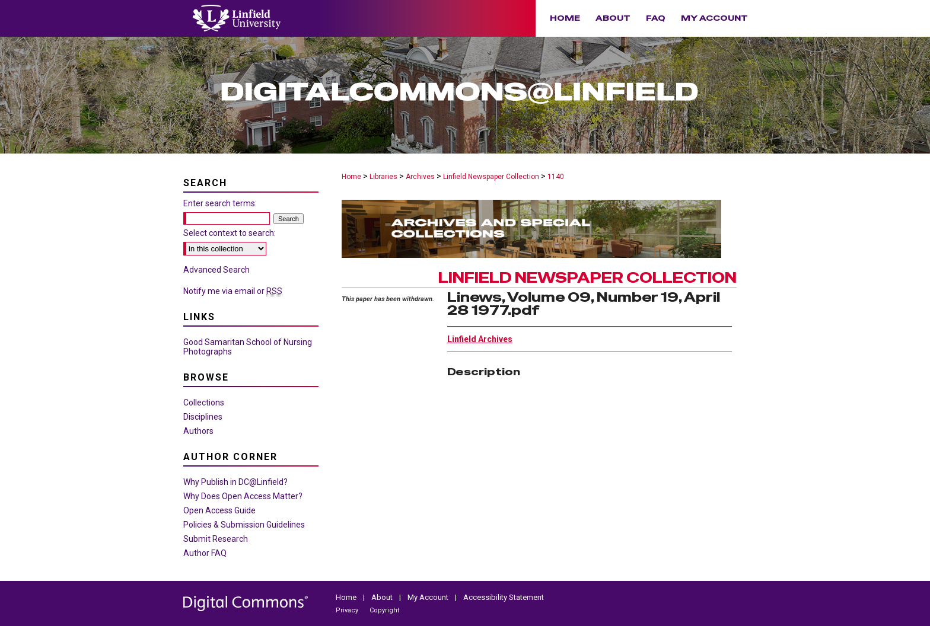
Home (351, 177)
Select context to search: (229, 233)
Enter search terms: (220, 203)
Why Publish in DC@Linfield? (235, 482)
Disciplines (202, 416)
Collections (203, 402)
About (382, 597)
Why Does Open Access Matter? (242, 496)
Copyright (384, 610)
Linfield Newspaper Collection (491, 177)
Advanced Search (216, 269)
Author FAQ (205, 553)
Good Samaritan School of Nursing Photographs (247, 346)
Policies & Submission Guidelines (244, 524)
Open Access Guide (219, 510)
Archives (420, 177)
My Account (428, 597)
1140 (555, 177)
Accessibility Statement (503, 597)
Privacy (348, 610)
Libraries (383, 177)
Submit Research (215, 539)
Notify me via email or (232, 291)
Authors (198, 431)
